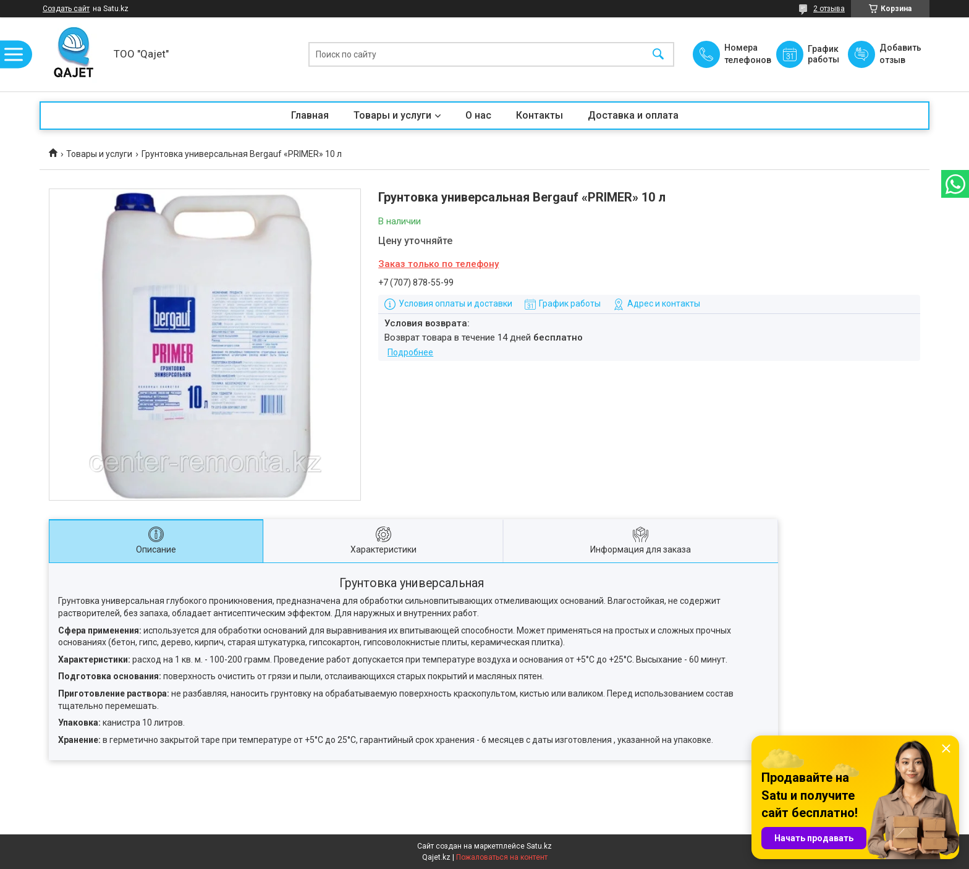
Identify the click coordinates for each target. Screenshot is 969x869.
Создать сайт (66, 8)
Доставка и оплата (633, 115)
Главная (310, 115)
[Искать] (658, 54)
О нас (478, 115)
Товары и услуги (392, 115)
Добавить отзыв (899, 54)
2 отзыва (829, 8)
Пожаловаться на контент (502, 857)
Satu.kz (539, 846)
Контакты (539, 115)
